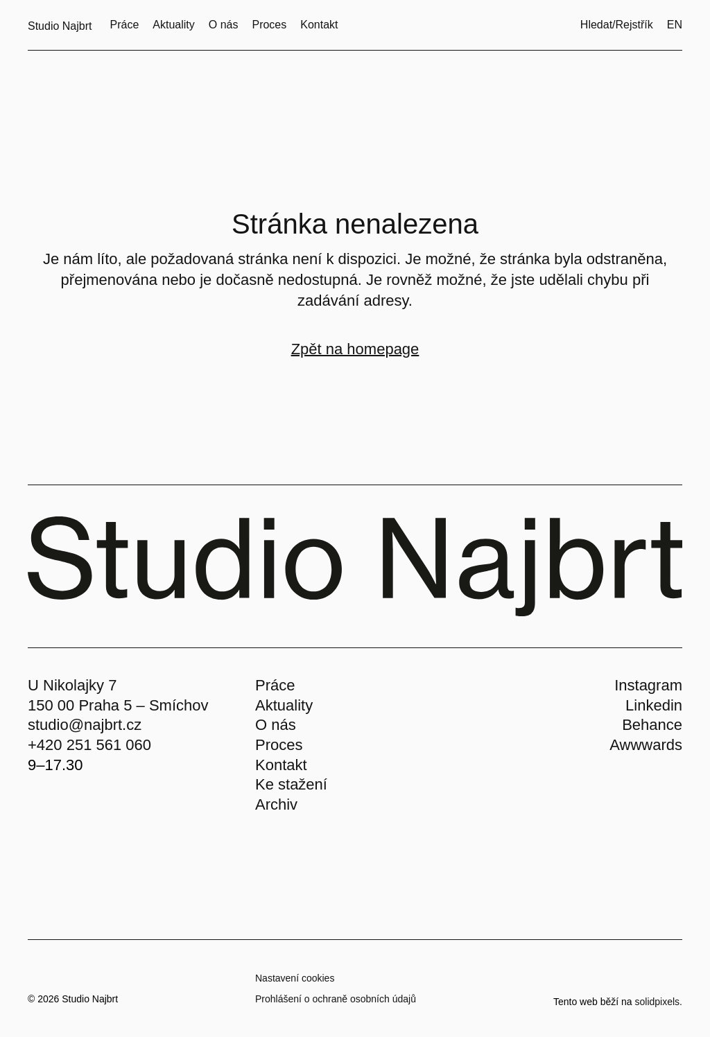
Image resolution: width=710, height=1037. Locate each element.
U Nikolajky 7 (72, 685)
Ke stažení (291, 784)
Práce (275, 685)
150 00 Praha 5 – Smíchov (118, 705)
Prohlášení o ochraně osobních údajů (335, 998)
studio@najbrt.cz (84, 724)
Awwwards (645, 744)
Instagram (648, 685)
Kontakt (281, 765)
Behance (652, 724)
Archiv (276, 804)
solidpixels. (658, 1001)
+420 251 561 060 (89, 744)
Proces (278, 744)
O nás (275, 724)
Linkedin (653, 705)
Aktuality (284, 705)
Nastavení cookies (294, 978)
